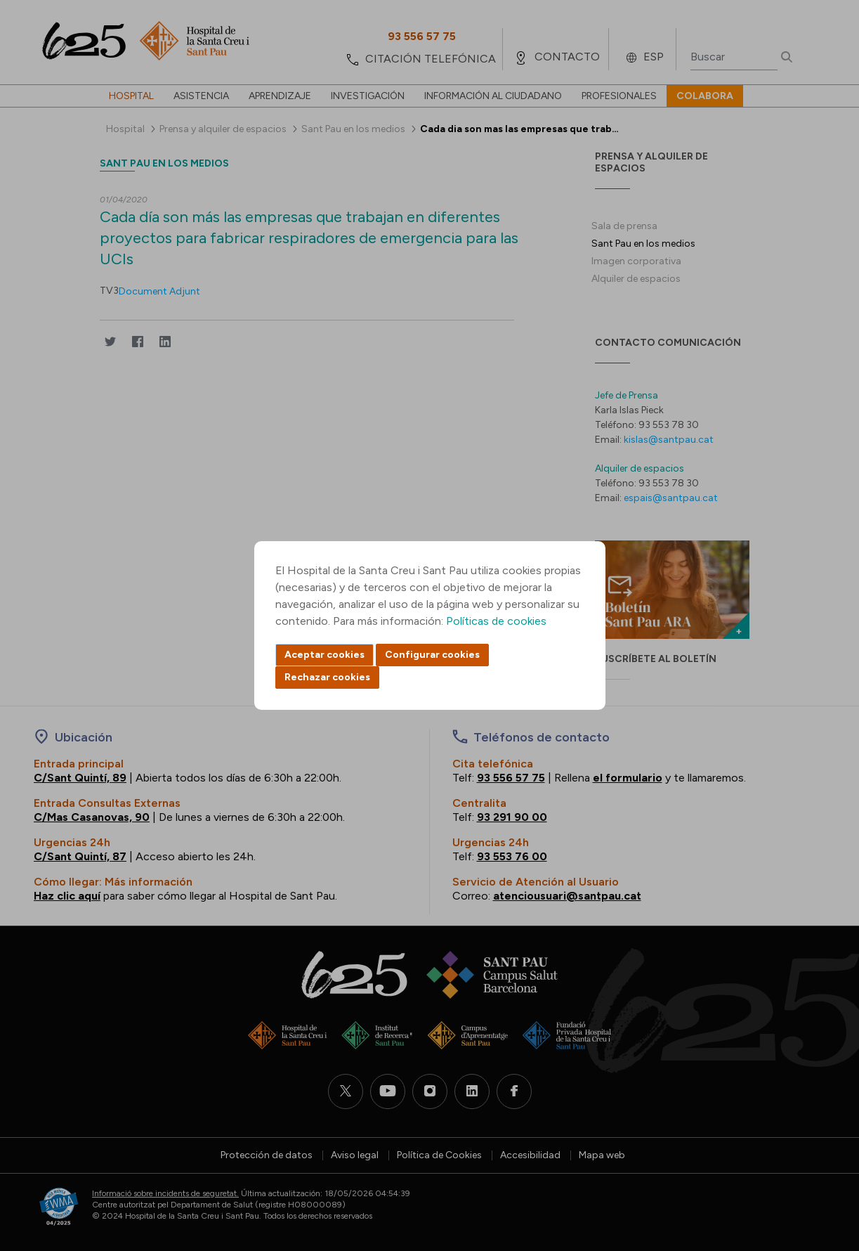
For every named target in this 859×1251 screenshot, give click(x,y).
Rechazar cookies (327, 677)
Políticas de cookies (496, 621)
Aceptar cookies (324, 655)
